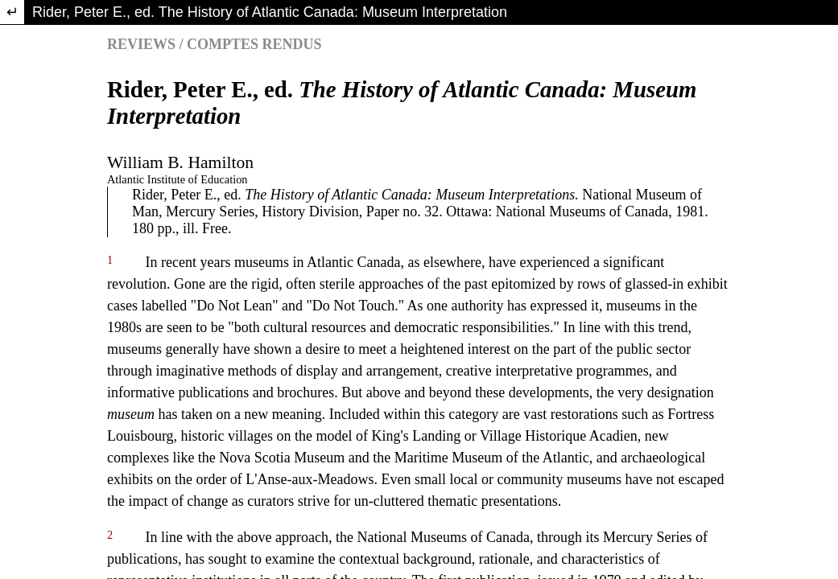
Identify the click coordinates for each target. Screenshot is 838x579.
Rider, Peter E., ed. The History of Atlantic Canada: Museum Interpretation (269, 12)
